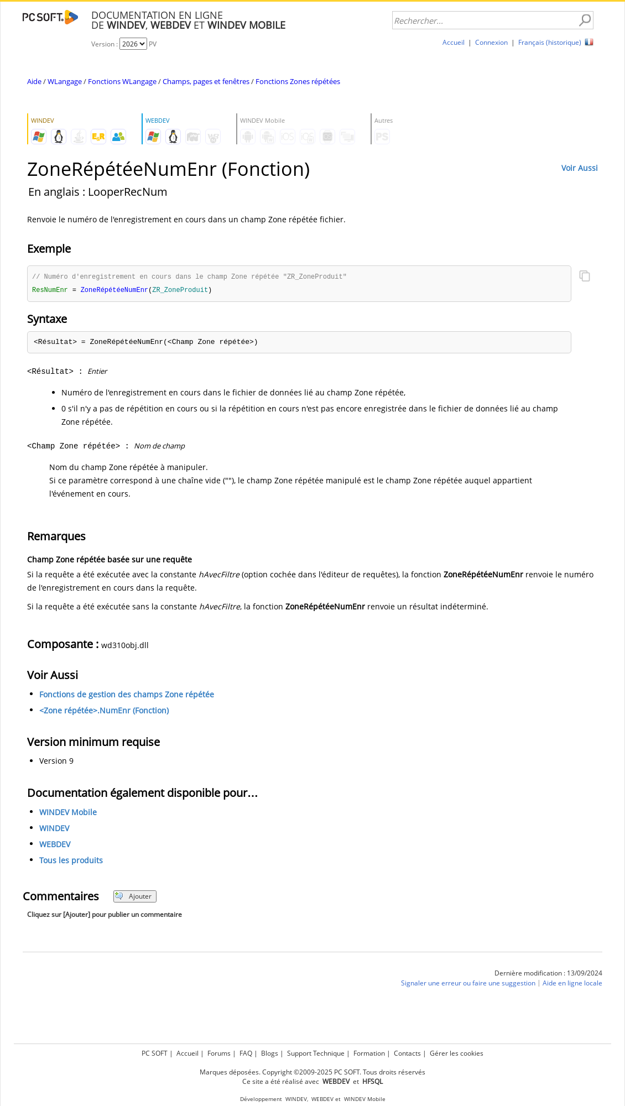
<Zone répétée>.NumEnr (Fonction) (104, 711)
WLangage (65, 81)
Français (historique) (549, 42)
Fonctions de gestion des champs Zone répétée (126, 695)
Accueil (453, 42)
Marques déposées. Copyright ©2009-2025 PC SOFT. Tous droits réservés (312, 1072)
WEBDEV (54, 845)
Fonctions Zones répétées (298, 81)
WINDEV (54, 829)
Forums (219, 1053)
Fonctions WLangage (122, 81)
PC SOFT (155, 1053)
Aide (34, 81)
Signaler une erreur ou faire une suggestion (468, 984)
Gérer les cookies (456, 1053)
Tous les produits (71, 861)
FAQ (245, 1053)
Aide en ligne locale (572, 984)
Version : (105, 44)
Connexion (491, 42)
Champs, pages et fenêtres (206, 81)
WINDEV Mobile (68, 813)
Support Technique (316, 1053)
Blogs (269, 1053)
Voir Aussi (579, 168)
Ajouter (133, 897)
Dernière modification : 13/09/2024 (548, 974)
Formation (369, 1053)
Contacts (407, 1053)
